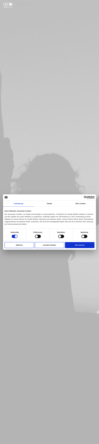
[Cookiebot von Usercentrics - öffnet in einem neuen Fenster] (85, 197)
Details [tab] (49, 203)
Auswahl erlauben (49, 245)
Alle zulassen (80, 245)
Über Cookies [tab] (80, 203)
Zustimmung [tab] (18, 203)
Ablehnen (19, 245)
